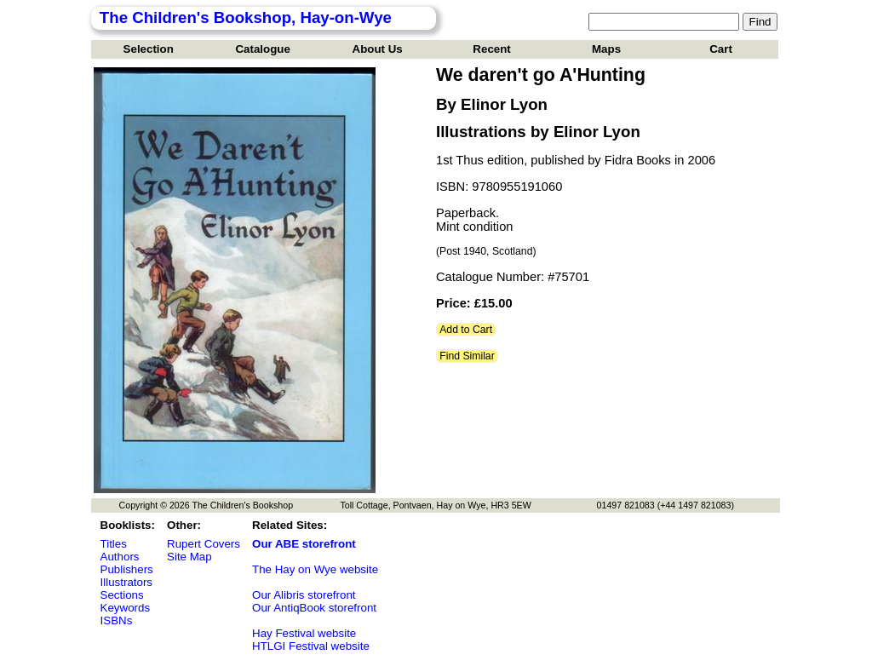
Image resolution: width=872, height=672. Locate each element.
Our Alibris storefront (303, 595)
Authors (120, 556)
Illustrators (126, 582)
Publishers (126, 569)
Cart (720, 49)
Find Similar (467, 356)
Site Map (189, 556)
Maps (606, 49)
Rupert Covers (203, 543)
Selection (148, 49)
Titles (113, 543)
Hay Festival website (304, 633)
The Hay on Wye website (315, 569)
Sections (122, 595)
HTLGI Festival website (311, 646)
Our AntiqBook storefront (314, 607)
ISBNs (116, 620)
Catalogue (262, 49)
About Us (378, 49)
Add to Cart (465, 330)
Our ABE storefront (304, 543)
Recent (491, 49)
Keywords (125, 607)
